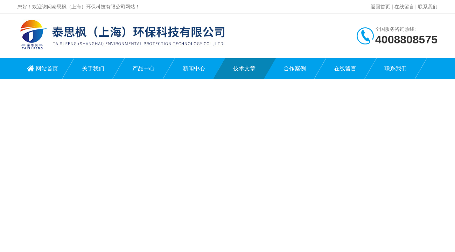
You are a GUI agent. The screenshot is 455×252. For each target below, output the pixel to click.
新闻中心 (194, 68)
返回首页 (380, 6)
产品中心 (143, 68)
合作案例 (295, 68)
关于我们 (93, 68)
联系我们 (428, 6)
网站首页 (47, 68)
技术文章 (244, 68)
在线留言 (404, 6)
